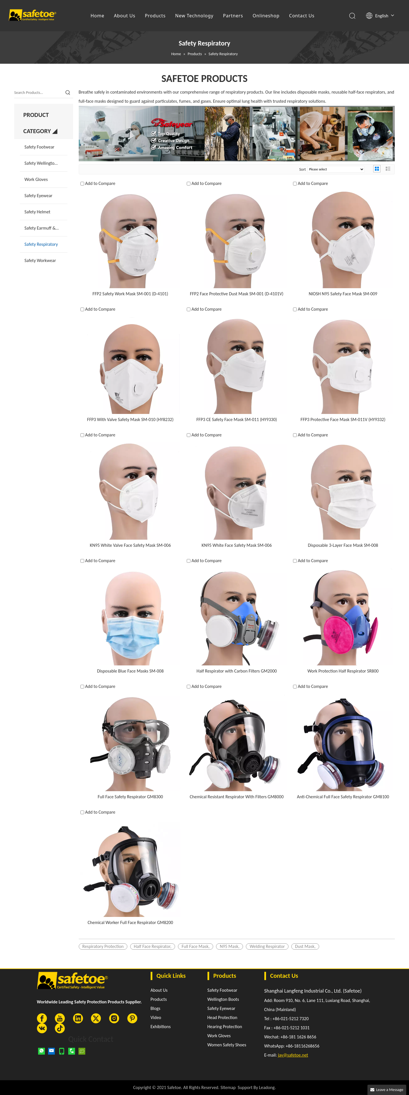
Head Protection (222, 1017)
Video (156, 1017)
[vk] (42, 1028)
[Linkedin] (78, 1018)
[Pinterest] (132, 1018)
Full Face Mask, (196, 946)
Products (155, 16)
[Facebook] (42, 1018)
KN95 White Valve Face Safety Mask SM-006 (130, 545)
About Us (124, 16)
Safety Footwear (39, 147)
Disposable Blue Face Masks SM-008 (130, 671)
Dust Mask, (305, 946)
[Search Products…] (38, 93)
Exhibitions (161, 1026)
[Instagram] (114, 1018)
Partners (233, 16)
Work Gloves (36, 179)
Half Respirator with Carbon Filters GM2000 (236, 671)
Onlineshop (266, 16)
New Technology (194, 16)
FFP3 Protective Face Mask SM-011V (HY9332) (343, 419)
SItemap (228, 1087)
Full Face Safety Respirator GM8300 (130, 796)
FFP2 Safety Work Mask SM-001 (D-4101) (130, 293)
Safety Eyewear (38, 195)
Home (98, 16)
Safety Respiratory (41, 244)
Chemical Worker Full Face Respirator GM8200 (130, 922)
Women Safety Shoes (226, 1044)
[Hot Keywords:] (68, 93)
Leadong (267, 1087)
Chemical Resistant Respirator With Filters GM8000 (237, 796)
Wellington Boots (223, 999)
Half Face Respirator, (152, 946)
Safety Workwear (40, 260)
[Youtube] (60, 1018)
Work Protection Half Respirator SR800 (343, 671)
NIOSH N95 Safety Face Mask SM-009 (343, 293)
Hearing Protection (224, 1026)
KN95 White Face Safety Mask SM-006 (237, 545)
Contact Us (301, 16)
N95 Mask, (229, 946)
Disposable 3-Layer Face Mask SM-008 (343, 545)
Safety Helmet (37, 212)
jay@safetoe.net (293, 1055)
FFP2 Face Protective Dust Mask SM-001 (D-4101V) (236, 293)
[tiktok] (60, 1028)
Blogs (156, 1008)
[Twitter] (96, 1018)
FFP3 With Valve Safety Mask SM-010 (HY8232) (130, 419)
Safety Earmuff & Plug (44, 228)
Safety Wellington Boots (45, 163)
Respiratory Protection (103, 946)
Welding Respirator (267, 946)
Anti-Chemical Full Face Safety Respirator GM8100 (343, 796)
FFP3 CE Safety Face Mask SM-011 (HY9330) (236, 419)
